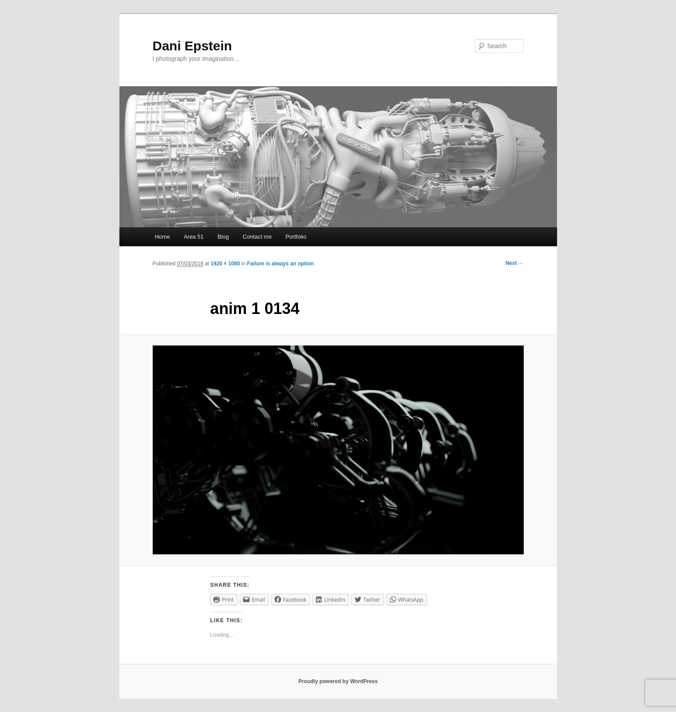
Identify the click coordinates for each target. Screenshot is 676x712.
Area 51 (194, 236)
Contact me (256, 236)
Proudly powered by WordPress (338, 681)
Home (162, 236)
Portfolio (295, 236)
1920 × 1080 (225, 264)
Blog (223, 236)
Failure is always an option (280, 264)
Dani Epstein (192, 46)
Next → (514, 263)
